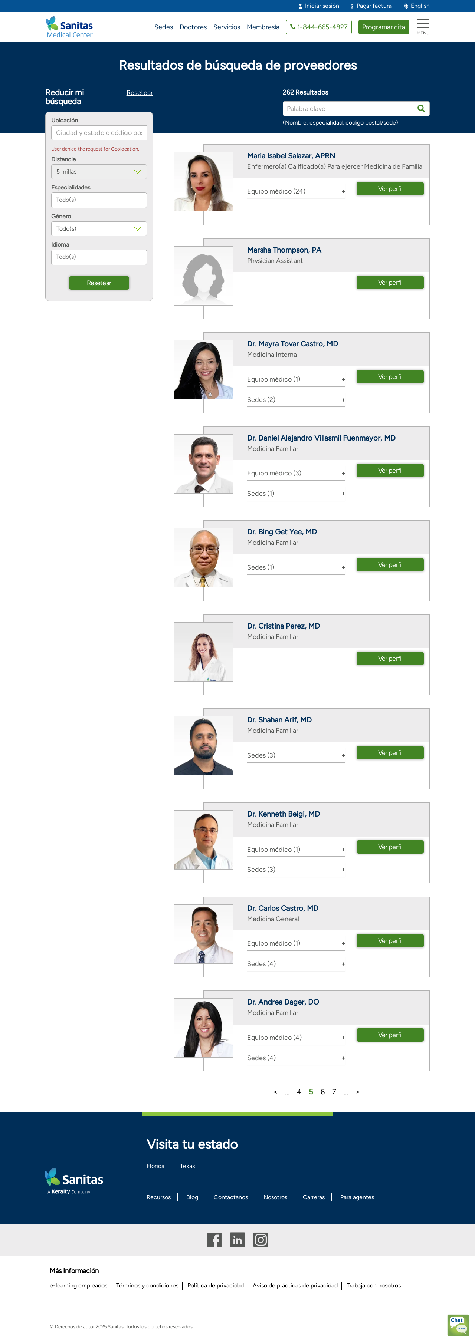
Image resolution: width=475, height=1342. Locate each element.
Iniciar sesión (322, 5)
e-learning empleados (78, 1285)
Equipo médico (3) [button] (274, 473)
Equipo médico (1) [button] (273, 379)
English (420, 5)
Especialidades (70, 188)
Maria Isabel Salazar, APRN (291, 155)
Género (61, 217)
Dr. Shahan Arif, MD (279, 719)
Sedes (163, 27)
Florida (155, 1166)
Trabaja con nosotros (374, 1285)
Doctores (193, 27)
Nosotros (275, 1197)
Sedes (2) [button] (261, 399)
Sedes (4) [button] (261, 963)
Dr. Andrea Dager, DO (283, 1002)
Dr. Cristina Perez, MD (283, 626)
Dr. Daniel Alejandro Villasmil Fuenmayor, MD (321, 438)
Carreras (314, 1197)
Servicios (226, 27)
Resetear (140, 93)
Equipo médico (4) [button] (274, 1037)
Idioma (60, 245)
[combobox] (99, 200)
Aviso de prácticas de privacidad (295, 1285)
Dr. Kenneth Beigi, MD (283, 814)
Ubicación (64, 120)
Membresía (263, 27)
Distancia (63, 159)
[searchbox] (99, 200)
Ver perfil (390, 189)
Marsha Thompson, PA (284, 250)
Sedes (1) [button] (260, 493)
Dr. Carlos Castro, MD (282, 908)
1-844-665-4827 (322, 27)
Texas (187, 1166)
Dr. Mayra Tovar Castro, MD (292, 343)
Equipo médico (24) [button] (276, 191)
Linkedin (237, 1239)
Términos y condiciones (147, 1285)
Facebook (214, 1239)
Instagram (260, 1239)
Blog (192, 1197)
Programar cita (383, 27)
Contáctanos (231, 1197)
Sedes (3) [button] (261, 755)
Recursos (159, 1197)
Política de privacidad (215, 1285)
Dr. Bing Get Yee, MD (282, 531)
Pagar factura (374, 5)
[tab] (296, 191)
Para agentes (357, 1197)
